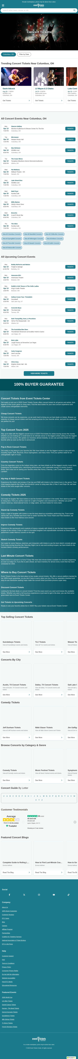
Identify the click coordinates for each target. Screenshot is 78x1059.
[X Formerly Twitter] (24, 895)
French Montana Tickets (9, 1027)
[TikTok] (68, 895)
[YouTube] (53, 895)
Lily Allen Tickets (7, 1001)
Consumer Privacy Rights (10, 971)
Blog (3, 922)
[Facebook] (9, 895)
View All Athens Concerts (54, 238)
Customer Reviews (8, 914)
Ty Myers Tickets (7, 1023)
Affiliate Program (7, 929)
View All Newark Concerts (32, 243)
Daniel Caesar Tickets (9, 1005)
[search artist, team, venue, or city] (39, 10)
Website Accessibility (8, 978)
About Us (5, 907)
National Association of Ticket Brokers (14, 940)
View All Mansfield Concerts (33, 234)
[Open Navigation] (3, 5)
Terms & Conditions (8, 963)
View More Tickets (39, 373)
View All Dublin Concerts (51, 243)
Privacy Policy (6, 967)
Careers (4, 926)
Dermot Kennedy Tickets (10, 1012)
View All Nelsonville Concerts (12, 247)
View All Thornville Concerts (11, 243)
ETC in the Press (7, 944)
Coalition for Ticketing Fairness (11, 937)
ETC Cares (5, 918)
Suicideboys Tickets (8, 1016)
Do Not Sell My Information (10, 974)
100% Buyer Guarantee (9, 911)
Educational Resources (9, 985)
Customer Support (8, 956)
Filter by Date (24, 54)
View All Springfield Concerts (12, 238)
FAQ (3, 960)
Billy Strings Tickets (8, 1019)
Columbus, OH (8, 54)
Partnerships (6, 933)
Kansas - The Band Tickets (10, 1008)
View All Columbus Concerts (12, 234)
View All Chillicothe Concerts (54, 234)
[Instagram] (39, 895)
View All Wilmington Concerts (33, 238)
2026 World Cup (7, 997)
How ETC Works (7, 982)
